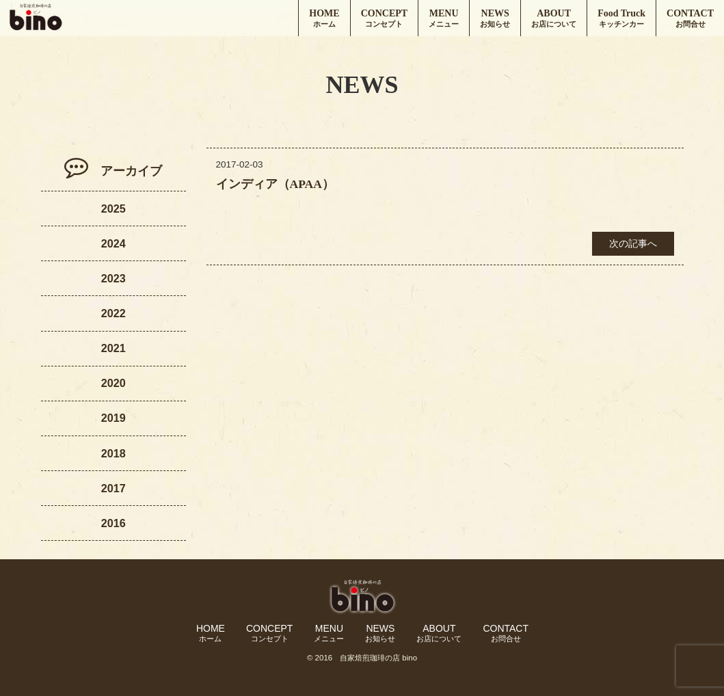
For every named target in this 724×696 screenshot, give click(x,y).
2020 (113, 383)
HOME (324, 18)
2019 (113, 418)
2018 (113, 453)
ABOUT (553, 18)
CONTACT (690, 18)
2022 (113, 313)
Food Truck (621, 18)
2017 (113, 488)
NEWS (495, 18)
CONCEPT (384, 18)
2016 (113, 523)
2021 (113, 348)
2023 (113, 278)
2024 (113, 243)
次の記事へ (633, 244)
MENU (444, 18)
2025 (113, 208)
